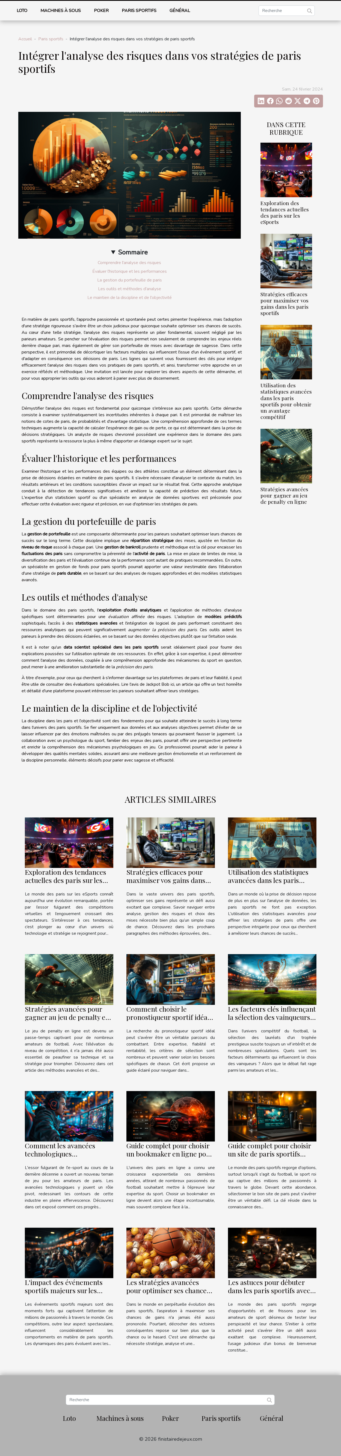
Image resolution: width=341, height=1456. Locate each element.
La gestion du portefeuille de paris (129, 280)
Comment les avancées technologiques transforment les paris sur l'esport (65, 1158)
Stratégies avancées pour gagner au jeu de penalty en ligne (284, 495)
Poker (101, 11)
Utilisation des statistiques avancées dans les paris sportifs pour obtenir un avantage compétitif (286, 401)
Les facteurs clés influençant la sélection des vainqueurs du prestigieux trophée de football (272, 1021)
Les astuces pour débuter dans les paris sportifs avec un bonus (269, 1290)
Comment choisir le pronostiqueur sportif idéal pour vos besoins (167, 1017)
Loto (22, 11)
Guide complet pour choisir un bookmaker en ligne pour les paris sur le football (169, 1153)
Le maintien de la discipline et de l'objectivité (129, 298)
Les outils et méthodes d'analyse (129, 289)
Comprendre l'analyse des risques (129, 263)
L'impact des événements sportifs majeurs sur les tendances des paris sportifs (68, 1290)
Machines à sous (60, 11)
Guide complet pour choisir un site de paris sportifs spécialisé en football (269, 1153)
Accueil (25, 39)
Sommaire (133, 252)
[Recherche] (287, 10)
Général (180, 11)
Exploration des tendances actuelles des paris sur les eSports (284, 212)
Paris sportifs (139, 11)
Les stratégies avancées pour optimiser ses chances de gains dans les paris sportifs (168, 1294)
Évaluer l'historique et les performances (129, 271)
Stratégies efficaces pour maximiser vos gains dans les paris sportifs (284, 303)
